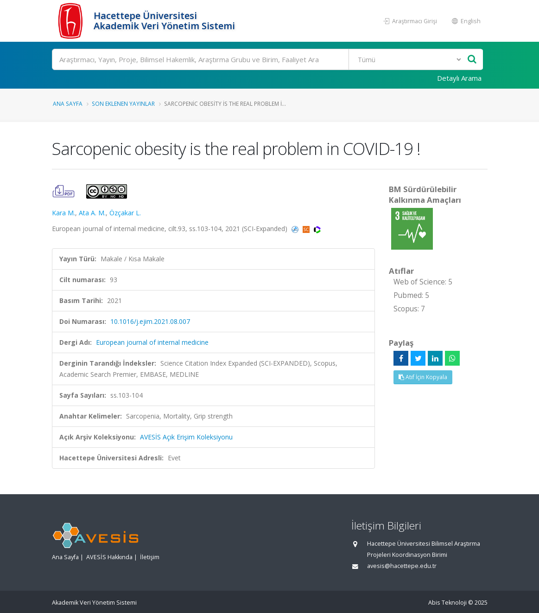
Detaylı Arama (459, 78)
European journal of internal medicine (152, 342)
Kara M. (63, 212)
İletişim (149, 557)
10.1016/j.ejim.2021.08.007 (150, 321)
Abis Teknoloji (447, 603)
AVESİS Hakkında (109, 557)
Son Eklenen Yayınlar (123, 103)
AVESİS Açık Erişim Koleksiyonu (186, 436)
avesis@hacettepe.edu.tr (402, 566)
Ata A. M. (92, 212)
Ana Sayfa (67, 103)
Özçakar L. (125, 212)
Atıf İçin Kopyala (423, 377)
